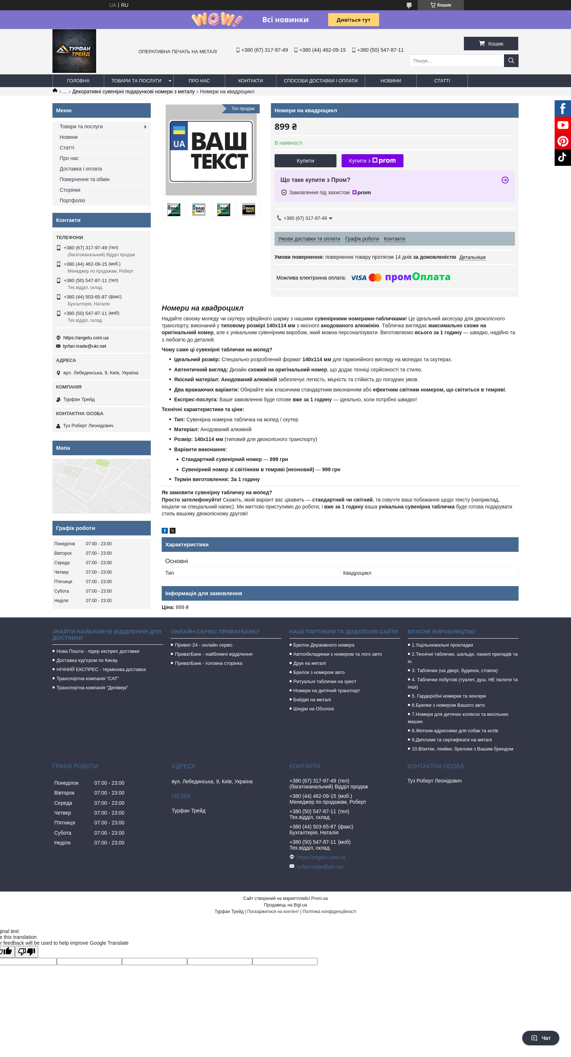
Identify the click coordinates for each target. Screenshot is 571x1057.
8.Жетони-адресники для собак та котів (455, 730)
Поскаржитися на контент (273, 911)
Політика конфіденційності (330, 911)
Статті (442, 80)
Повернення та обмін (85, 179)
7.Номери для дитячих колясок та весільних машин (458, 717)
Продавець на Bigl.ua (285, 905)
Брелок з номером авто (319, 672)
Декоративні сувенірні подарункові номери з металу (133, 91)
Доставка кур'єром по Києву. (87, 660)
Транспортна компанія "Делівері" (92, 687)
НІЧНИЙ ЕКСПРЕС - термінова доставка (101, 669)
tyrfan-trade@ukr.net (84, 346)
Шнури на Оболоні (314, 708)
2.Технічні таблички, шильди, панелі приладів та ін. (463, 657)
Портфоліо (72, 200)
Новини (391, 80)
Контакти (250, 80)
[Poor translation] (26, 952)
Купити (305, 160)
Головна (78, 80)
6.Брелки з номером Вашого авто (448, 705)
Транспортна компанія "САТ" (87, 678)
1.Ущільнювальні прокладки (442, 645)
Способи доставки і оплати (321, 80)
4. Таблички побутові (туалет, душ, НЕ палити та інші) (463, 683)
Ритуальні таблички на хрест (325, 681)
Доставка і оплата (81, 169)
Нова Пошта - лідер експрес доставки (97, 651)
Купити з (372, 160)
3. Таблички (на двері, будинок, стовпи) (455, 670)
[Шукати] (511, 60)
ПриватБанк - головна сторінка (208, 663)
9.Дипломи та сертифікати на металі (452, 739)
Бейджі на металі (312, 699)
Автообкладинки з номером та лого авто (338, 654)
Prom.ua (319, 898)
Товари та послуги (136, 80)
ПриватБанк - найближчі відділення (213, 654)
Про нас (199, 80)
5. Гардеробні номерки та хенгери (449, 696)
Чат (541, 1038)
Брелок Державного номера (324, 645)
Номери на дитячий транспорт (327, 690)
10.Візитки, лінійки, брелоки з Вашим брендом (462, 749)
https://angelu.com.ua (86, 337)
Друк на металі (310, 663)
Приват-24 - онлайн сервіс (203, 645)
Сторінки (70, 190)
